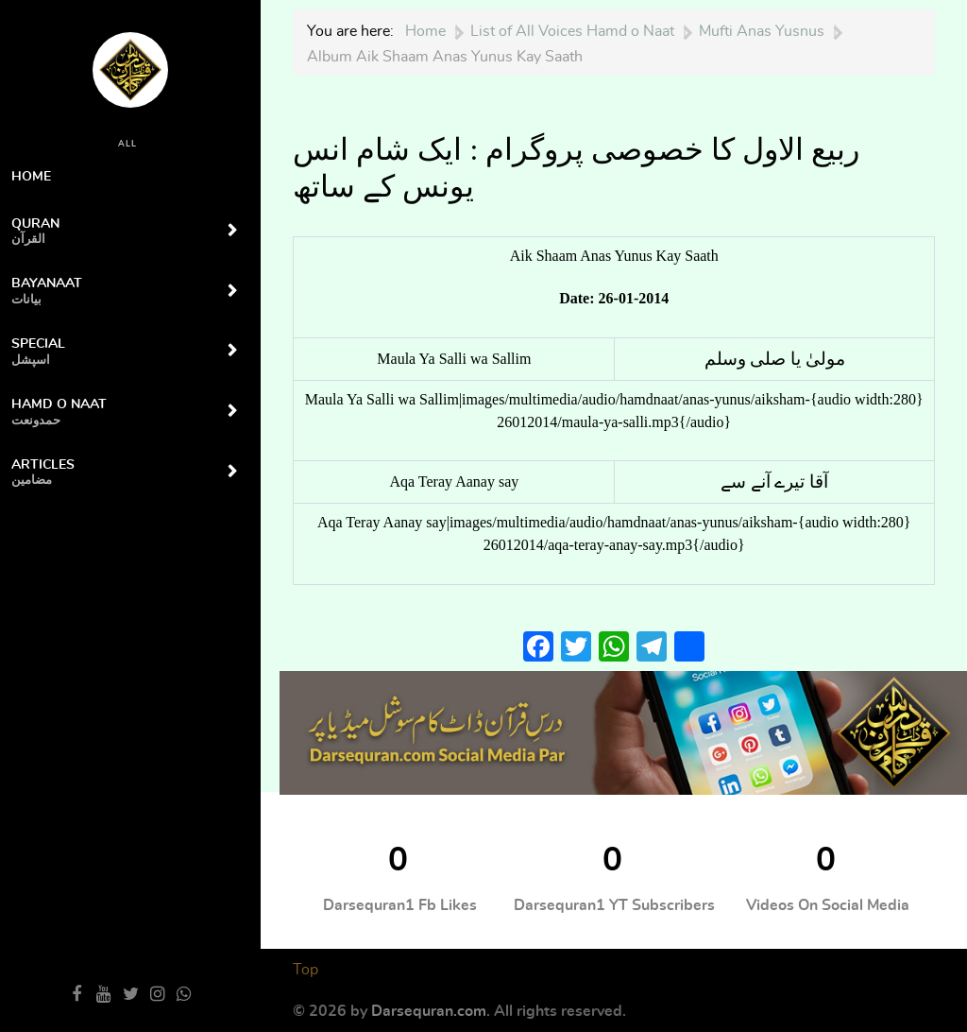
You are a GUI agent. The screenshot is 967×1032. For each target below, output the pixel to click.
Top (305, 969)
